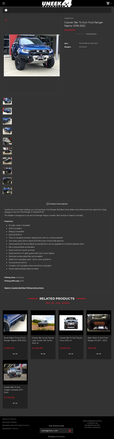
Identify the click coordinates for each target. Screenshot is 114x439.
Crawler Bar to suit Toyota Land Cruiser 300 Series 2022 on (43, 340)
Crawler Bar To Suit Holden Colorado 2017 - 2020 (14, 390)
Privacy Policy (9, 419)
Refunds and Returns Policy (15, 425)
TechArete (60, 437)
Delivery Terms (9, 422)
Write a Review (91, 34)
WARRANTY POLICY (10, 428)
